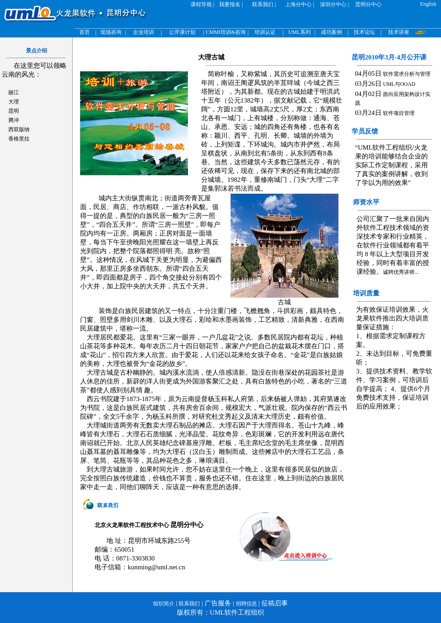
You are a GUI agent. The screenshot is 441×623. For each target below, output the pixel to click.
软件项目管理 (399, 113)
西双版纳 (18, 129)
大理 (13, 102)
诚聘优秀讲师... (401, 272)
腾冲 (13, 120)
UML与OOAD (399, 84)
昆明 (13, 111)
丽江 (13, 92)
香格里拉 (18, 139)
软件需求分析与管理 (406, 74)
